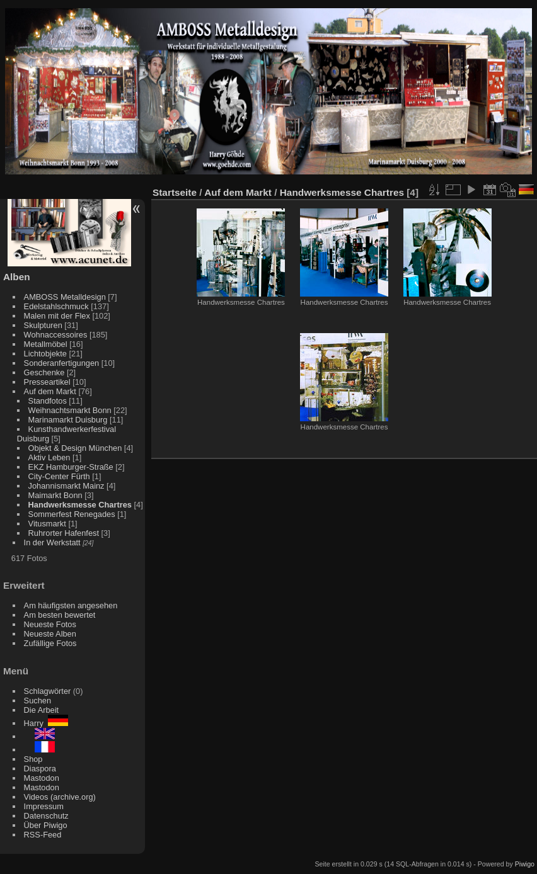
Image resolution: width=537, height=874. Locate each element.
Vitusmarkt (47, 523)
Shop (33, 759)
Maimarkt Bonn (55, 495)
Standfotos (47, 401)
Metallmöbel (45, 344)
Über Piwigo (45, 825)
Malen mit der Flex (57, 316)
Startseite (175, 192)
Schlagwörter (47, 691)
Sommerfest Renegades (71, 514)
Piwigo (524, 864)
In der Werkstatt (52, 542)
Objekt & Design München (75, 448)
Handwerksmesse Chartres (80, 504)
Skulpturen (43, 325)
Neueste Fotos (50, 624)
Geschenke (44, 372)
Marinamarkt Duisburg (68, 419)
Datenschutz (46, 815)
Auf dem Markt (50, 391)
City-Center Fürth (59, 476)
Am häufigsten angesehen (71, 605)
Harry (46, 723)
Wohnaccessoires (56, 334)
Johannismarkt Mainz (66, 486)
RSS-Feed (43, 834)
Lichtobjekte (45, 353)
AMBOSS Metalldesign (65, 297)
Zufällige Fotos (50, 643)
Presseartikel (47, 382)
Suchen (37, 700)
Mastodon (41, 778)
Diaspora (40, 768)
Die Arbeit (41, 710)
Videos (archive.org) (60, 797)
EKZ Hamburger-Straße (70, 467)
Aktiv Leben (49, 457)
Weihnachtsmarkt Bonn (70, 410)
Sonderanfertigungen (62, 363)
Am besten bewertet (60, 615)
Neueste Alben (50, 633)
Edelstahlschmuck (56, 306)
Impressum (44, 806)
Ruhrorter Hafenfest (63, 533)
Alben (16, 276)
